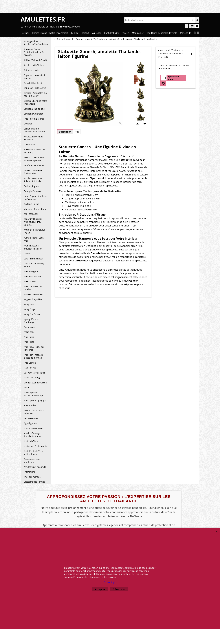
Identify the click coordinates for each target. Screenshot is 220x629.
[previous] (195, 32)
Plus (77, 131)
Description (65, 131)
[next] (198, 32)
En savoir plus (110, 582)
